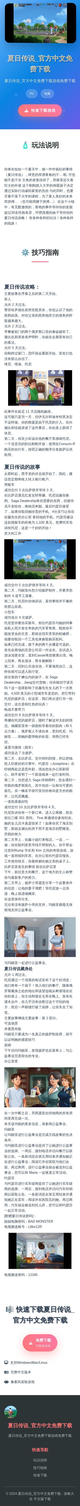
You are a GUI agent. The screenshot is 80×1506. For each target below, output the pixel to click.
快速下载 (40, 1475)
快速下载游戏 (40, 110)
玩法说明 (40, 1460)
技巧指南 (40, 1468)
